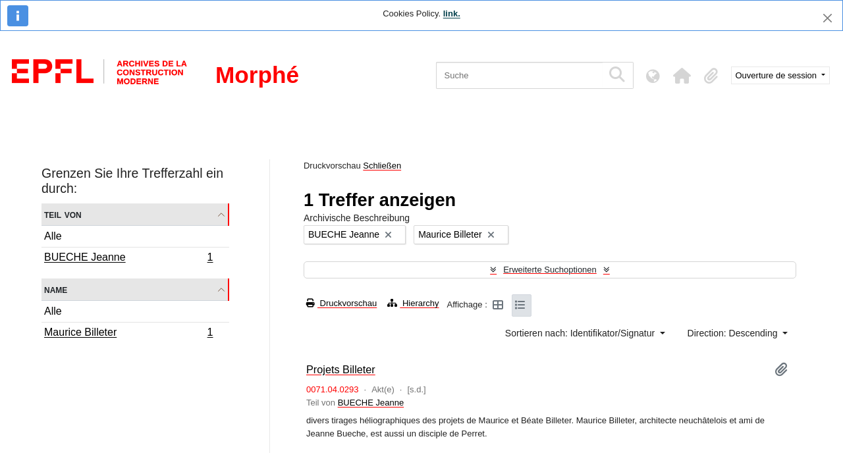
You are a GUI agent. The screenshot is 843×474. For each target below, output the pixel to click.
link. (451, 13)
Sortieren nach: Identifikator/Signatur (581, 333)
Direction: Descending (734, 333)
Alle (53, 236)
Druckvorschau (341, 303)
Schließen (382, 166)
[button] (682, 76)
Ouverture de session (777, 75)
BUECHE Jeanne (128, 259)
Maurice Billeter (128, 334)
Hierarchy (413, 303)
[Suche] (519, 75)
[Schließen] (827, 18)
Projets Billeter (340, 369)
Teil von (63, 214)
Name (55, 289)
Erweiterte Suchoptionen (550, 270)
